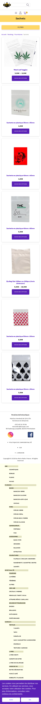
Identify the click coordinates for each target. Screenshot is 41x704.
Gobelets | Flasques (16, 678)
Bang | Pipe (17, 540)
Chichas (16, 503)
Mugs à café (13, 674)
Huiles (11, 481)
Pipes (11, 507)
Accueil (4, 35)
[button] (25, 13)
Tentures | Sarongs (20, 648)
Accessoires (13, 537)
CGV (20, 448)
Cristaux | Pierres (15, 591)
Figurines (12, 573)
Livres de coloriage (16, 663)
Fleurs (11, 477)
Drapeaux (17, 644)
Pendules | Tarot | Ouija (17, 595)
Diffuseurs (13, 614)
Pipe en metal (18, 514)
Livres (11, 651)
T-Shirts (16, 628)
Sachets (16, 567)
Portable (17, 529)
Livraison (20, 453)
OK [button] (30, 700)
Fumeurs (8, 485)
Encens (11, 606)
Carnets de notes (15, 659)
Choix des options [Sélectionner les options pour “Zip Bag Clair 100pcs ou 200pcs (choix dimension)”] (20, 292)
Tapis (15, 632)
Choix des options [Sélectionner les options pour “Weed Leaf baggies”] (20, 78)
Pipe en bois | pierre (21, 518)
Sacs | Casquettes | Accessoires (25, 640)
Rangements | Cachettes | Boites (25, 563)
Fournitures (18, 35)
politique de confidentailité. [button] (12, 694)
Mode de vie (13, 666)
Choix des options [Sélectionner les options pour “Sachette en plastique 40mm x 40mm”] (20, 184)
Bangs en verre (19, 491)
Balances (17, 548)
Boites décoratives (16, 670)
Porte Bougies (14, 618)
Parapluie (17, 636)
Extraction (18, 552)
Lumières (12, 577)
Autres (11, 585)
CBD (6, 466)
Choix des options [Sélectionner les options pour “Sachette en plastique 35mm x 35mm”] (20, 131)
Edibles (12, 473)
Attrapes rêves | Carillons (18, 599)
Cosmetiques (13, 470)
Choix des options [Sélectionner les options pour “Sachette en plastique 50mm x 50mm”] (20, 345)
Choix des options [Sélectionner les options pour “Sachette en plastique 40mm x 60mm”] (20, 237)
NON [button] (11, 700)
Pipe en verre (18, 510)
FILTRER (20, 27)
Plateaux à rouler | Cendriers (24, 559)
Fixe (15, 533)
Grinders (17, 544)
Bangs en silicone (20, 495)
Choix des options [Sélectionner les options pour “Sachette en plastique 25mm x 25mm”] (20, 398)
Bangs (11, 488)
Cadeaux (8, 622)
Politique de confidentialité (20, 442)
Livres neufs (13, 655)
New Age (12, 588)
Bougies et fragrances (17, 603)
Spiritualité (9, 570)
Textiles (12, 625)
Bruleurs (12, 610)
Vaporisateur (14, 526)
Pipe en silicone (19, 522)
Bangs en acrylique (21, 499)
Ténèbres (12, 581)
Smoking (10, 35)
